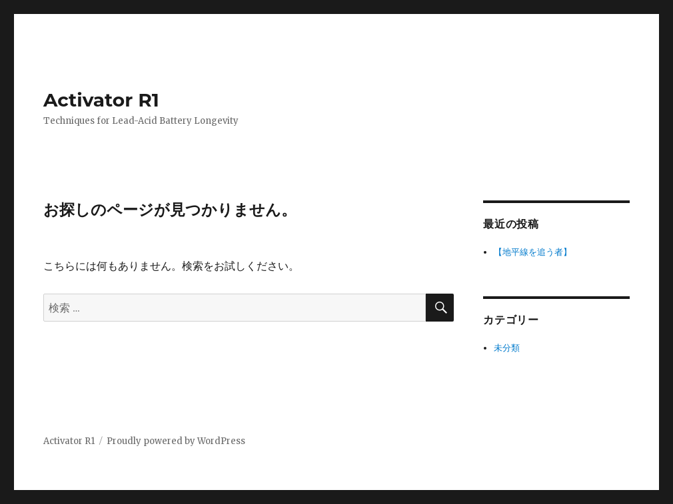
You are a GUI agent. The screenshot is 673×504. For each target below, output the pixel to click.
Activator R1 (101, 100)
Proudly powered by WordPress (176, 441)
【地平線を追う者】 (533, 252)
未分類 (507, 348)
